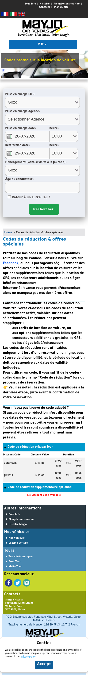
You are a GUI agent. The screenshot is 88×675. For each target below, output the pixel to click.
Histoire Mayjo (18, 524)
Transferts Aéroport (21, 556)
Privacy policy (28, 656)
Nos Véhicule (17, 538)
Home (8, 232)
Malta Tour (15, 566)
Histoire (44, 4)
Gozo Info (30, 4)
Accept (44, 664)
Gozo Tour (15, 561)
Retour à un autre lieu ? (29, 198)
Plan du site (61, 7)
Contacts (44, 7)
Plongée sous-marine (67, 4)
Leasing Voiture (18, 543)
